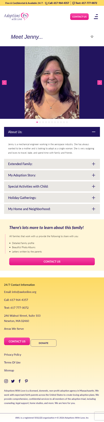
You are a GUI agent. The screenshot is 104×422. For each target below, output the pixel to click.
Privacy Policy (12, 354)
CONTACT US (52, 261)
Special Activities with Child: (28, 186)
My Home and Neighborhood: (29, 208)
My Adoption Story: (22, 175)
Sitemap (9, 370)
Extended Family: (20, 163)
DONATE (43, 343)
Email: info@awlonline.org (20, 292)
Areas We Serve (14, 329)
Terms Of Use (12, 362)
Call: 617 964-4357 (16, 300)
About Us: (15, 131)
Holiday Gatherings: (22, 197)
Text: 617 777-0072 (16, 308)
